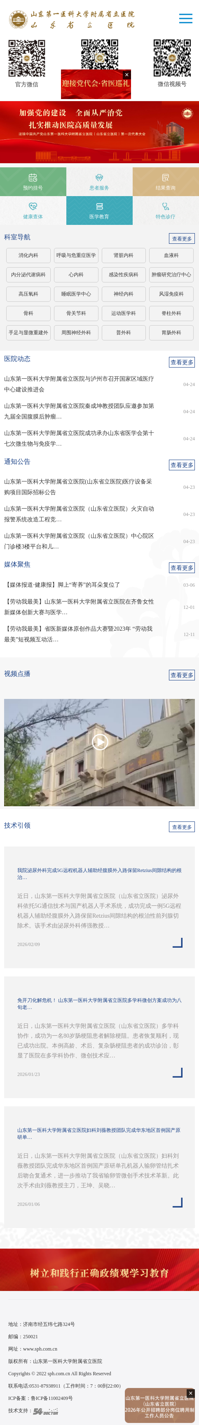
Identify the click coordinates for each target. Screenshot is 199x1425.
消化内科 (28, 255)
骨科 (28, 313)
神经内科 (123, 294)
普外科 (123, 332)
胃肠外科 (171, 332)
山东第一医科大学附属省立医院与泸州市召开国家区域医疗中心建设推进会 (79, 384)
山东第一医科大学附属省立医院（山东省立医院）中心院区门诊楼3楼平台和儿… (79, 541)
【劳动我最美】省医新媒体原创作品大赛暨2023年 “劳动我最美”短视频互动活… (78, 634)
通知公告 (17, 461)
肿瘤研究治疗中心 (171, 275)
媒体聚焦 (17, 564)
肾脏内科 (123, 255)
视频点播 (17, 673)
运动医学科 (123, 313)
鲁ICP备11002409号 (52, 1398)
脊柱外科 (171, 313)
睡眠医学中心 (76, 294)
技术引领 (17, 825)
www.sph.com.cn (40, 1349)
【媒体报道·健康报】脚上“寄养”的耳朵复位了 (62, 585)
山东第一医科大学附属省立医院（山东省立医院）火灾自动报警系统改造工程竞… (79, 514)
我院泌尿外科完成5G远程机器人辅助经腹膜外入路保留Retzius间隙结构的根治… (99, 873)
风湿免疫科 (171, 294)
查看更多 (182, 239)
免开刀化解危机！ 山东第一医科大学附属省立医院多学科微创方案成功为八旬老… (99, 1003)
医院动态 (17, 358)
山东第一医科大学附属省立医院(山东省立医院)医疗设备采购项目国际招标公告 (78, 487)
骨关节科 (76, 313)
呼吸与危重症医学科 (76, 257)
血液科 (171, 255)
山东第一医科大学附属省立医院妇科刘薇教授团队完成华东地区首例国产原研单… (98, 1133)
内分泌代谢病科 (28, 275)
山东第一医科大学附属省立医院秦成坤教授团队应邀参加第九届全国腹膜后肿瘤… (79, 411)
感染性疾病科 (123, 275)
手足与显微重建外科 (28, 335)
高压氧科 (28, 294)
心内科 (76, 275)
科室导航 (17, 237)
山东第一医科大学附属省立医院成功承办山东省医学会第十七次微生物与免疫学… (79, 438)
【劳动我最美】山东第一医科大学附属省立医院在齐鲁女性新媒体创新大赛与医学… (79, 607)
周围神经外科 (76, 332)
